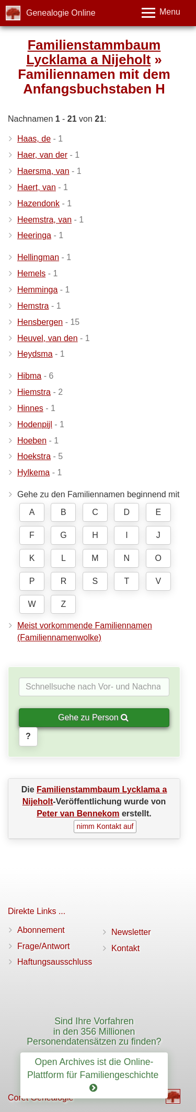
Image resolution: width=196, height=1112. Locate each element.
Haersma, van (43, 171)
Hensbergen (40, 322)
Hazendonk (38, 203)
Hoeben (32, 440)
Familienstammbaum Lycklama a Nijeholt (93, 52)
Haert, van (36, 187)
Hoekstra (34, 456)
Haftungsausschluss (54, 961)
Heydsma (35, 353)
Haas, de (34, 138)
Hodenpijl (34, 424)
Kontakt (125, 948)
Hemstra (33, 305)
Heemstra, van (44, 219)
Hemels (31, 273)
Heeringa (34, 235)
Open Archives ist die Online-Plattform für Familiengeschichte (94, 1075)
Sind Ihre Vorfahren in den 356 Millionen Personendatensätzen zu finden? (94, 1031)
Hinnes (30, 408)
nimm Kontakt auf (105, 826)
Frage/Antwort (43, 946)
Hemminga (37, 289)
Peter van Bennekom (78, 813)
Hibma (29, 375)
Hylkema (33, 472)
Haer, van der (42, 154)
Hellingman (38, 257)
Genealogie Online (61, 12)
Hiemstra (34, 392)
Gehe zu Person (93, 717)
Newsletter (131, 932)
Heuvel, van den (47, 338)
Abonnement (41, 930)
